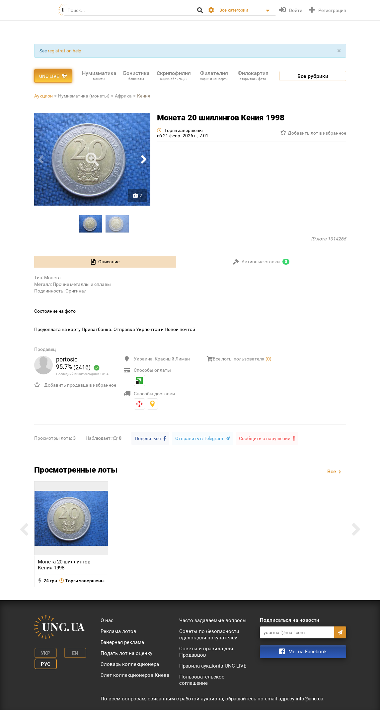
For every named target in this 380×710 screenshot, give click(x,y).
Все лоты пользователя (242, 358)
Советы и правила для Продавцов (206, 651)
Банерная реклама (122, 642)
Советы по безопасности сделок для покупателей (209, 634)
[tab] (105, 262)
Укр (44, 652)
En (71, 652)
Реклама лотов (118, 631)
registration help (64, 50)
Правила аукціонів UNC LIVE (213, 666)
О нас (107, 620)
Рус (44, 662)
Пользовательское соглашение (201, 680)
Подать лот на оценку (126, 653)
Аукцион (43, 95)
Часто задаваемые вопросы (213, 620)
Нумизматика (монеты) (84, 95)
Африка (123, 95)
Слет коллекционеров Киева (135, 675)
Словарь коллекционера (130, 664)
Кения (143, 95)
